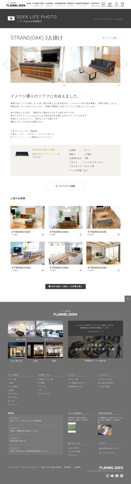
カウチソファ (13, 393)
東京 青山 (49, 331)
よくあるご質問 (104, 386)
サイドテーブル (44, 393)
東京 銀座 (21, 331)
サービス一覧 (73, 379)
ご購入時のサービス (75, 386)
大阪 (35, 352)
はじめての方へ (74, 447)
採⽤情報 (67, 466)
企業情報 (77, 466)
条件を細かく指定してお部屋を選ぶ (66, 286)
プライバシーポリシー (29, 466)
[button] (11, 64)
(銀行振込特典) (45, 137)
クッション (42, 386)
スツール (11, 401)
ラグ (39, 390)
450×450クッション (22, 137)
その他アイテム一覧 (45, 379)
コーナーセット (13, 397)
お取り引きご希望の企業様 (51, 466)
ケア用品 (41, 383)
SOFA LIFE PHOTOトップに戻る (108, 19)
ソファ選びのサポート (76, 383)
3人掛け (11, 390)
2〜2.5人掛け (13, 386)
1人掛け (11, 383)
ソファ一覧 (12, 379)
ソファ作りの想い (74, 451)
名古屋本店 (16, 352)
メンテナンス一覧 (104, 379)
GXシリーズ (50, 154)
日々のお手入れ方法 (105, 383)
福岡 (54, 352)
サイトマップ (13, 466)
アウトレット (13, 404)
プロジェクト (73, 454)
